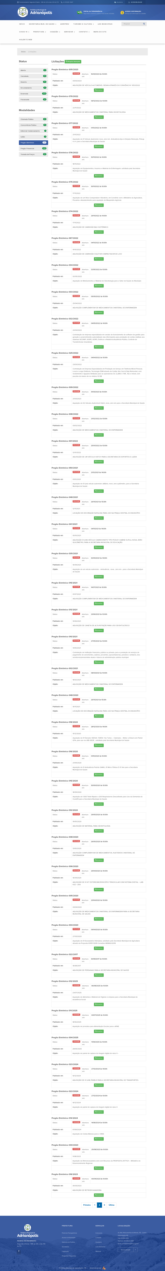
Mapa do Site (100, 32)
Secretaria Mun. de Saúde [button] (42, 24)
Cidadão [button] (55, 32)
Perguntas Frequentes (69, 1256)
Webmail (98, 1251)
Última (111, 1205)
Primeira (87, 1205)
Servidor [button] (69, 32)
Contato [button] (84, 32)
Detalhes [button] (98, 90)
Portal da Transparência (69, 1233)
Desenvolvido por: (98, 1268)
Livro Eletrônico (100, 1247)
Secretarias (65, 1247)
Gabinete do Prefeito (68, 1242)
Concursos (98, 1233)
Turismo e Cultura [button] (83, 24)
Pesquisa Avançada (73, 61)
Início (22, 24)
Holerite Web (25, 40)
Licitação (98, 1238)
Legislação (65, 1251)
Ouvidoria (98, 1242)
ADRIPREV (64, 24)
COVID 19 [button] (24, 32)
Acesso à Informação (68, 1238)
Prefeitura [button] (39, 32)
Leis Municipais (105, 24)
